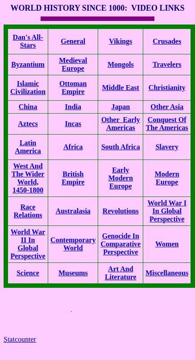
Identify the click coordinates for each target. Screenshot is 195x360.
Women (166, 244)
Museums (73, 273)
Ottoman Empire (73, 87)
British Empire (73, 178)
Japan (120, 106)
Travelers (167, 64)
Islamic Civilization (28, 87)
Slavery (166, 147)
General (73, 41)
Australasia (73, 211)
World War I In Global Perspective (166, 211)
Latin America (28, 147)
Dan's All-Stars (28, 41)
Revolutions (121, 211)
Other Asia (166, 106)
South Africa (120, 147)
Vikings (120, 41)
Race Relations (28, 211)
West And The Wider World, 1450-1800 (28, 178)
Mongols (121, 64)
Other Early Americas (120, 123)
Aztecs (27, 123)
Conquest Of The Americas (167, 123)
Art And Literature (121, 273)
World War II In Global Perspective (27, 244)
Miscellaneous (166, 273)
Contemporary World (72, 244)
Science (28, 273)
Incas (73, 123)
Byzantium (28, 64)
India (73, 106)
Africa (73, 147)
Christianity (167, 87)
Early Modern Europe (120, 178)
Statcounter (20, 339)
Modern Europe (167, 178)
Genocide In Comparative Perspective (120, 244)
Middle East (120, 87)
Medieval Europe (73, 64)
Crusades (167, 41)
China (28, 106)
